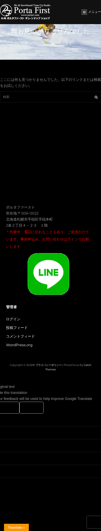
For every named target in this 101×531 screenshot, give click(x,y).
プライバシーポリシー (49, 365)
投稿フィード (17, 328)
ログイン (13, 319)
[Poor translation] (31, 408)
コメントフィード (20, 336)
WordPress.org (19, 345)
